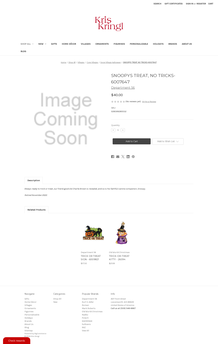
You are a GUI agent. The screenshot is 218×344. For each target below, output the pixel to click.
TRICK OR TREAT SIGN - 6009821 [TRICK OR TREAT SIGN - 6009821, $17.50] (91, 258)
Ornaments (102, 44)
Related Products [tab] (36, 209)
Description (33, 180)
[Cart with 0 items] (210, 3)
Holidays (158, 44)
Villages (86, 44)
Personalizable (139, 44)
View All (85, 330)
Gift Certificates (174, 3)
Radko (85, 314)
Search (157, 3)
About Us (187, 44)
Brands (172, 44)
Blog (23, 51)
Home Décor (69, 44)
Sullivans (86, 324)
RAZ (84, 327)
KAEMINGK (87, 321)
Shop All (27, 44)
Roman (85, 305)
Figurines (119, 44)
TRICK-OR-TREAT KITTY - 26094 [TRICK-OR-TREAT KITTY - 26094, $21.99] (119, 258)
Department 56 (89, 299)
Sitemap (29, 330)
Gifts (54, 44)
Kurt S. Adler (88, 302)
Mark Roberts (89, 308)
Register (201, 3)
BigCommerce (40, 333)
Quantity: (115, 125)
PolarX (85, 318)
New (42, 44)
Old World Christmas (92, 311)
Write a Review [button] (149, 101)
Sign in (189, 3)
